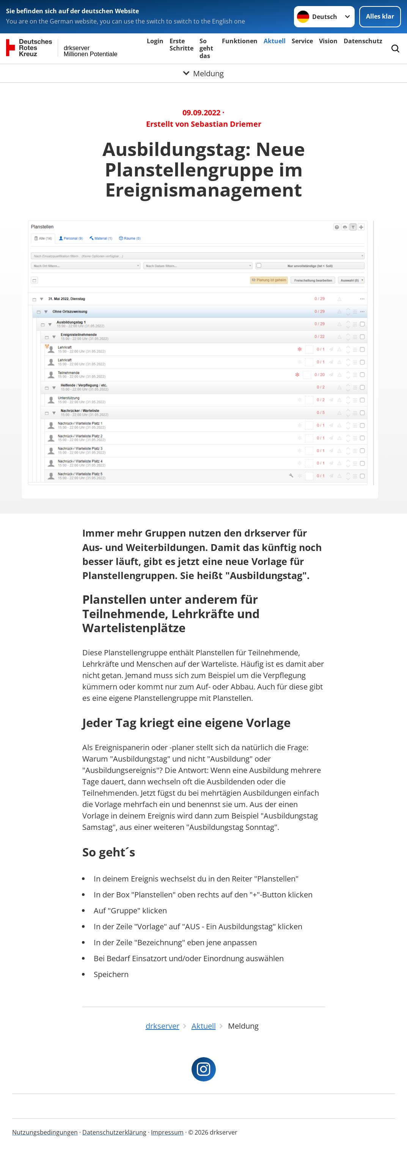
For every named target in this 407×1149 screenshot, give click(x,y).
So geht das (206, 48)
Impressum (167, 1132)
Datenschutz (363, 41)
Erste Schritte (181, 44)
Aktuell (275, 41)
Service (302, 41)
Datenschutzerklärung (114, 1132)
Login (155, 41)
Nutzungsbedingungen (45, 1132)
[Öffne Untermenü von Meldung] (203, 73)
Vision (328, 41)
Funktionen (240, 41)
